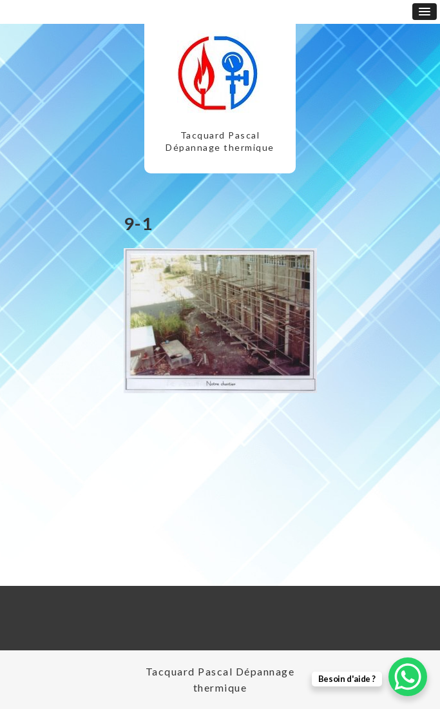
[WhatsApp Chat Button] (407, 676)
